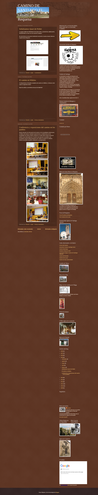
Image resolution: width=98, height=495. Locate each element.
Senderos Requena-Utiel (64, 250)
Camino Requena (64, 485)
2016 (62, 355)
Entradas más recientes (25, 229)
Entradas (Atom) (28, 231)
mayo (63, 363)
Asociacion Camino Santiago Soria (67, 247)
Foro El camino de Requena (65, 215)
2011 (62, 383)
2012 (62, 381)
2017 (62, 353)
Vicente (69, 408)
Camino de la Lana (63, 257)
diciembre (64, 359)
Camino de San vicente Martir (66, 259)
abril (63, 365)
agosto (63, 361)
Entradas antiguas (51, 229)
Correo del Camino (63, 245)
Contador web (61, 123)
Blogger (57, 492)
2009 (62, 387)
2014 (62, 377)
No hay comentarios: (39, 120)
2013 (62, 379)
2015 (62, 357)
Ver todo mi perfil (63, 417)
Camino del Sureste (63, 255)
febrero (64, 367)
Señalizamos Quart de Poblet (30, 29)
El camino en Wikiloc (27, 80)
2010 (62, 385)
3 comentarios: (38, 72)
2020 (62, 351)
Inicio (39, 229)
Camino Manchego (63, 249)
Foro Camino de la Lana (64, 217)
